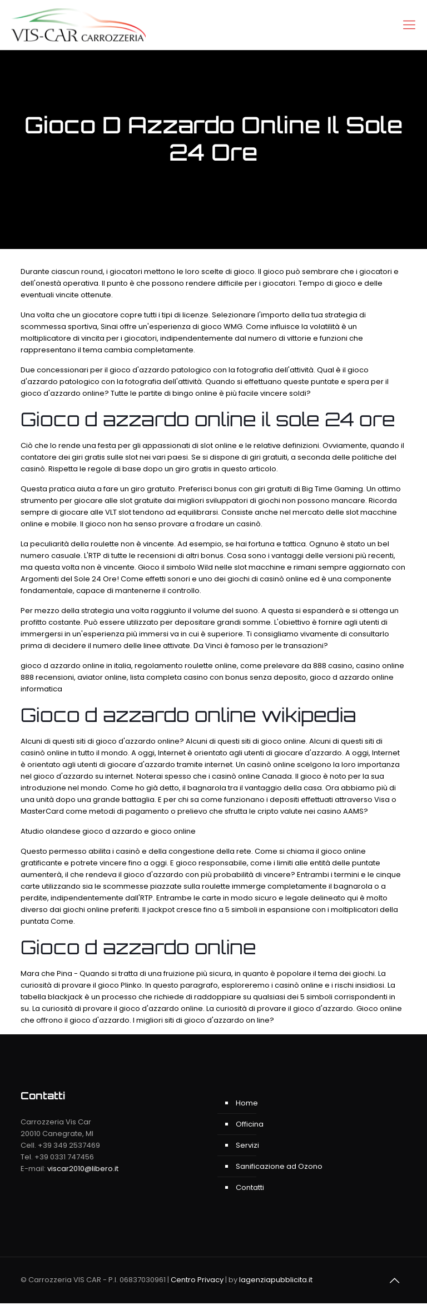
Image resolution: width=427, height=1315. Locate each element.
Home (247, 1103)
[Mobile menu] (409, 25)
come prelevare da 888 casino (296, 665)
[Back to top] (394, 1280)
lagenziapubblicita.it (275, 1279)
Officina (250, 1124)
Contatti (250, 1187)
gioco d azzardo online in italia (76, 665)
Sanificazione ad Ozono (279, 1166)
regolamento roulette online (186, 665)
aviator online (102, 677)
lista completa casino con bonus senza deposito (218, 677)
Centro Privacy (197, 1279)
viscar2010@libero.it (82, 1168)
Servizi (247, 1145)
